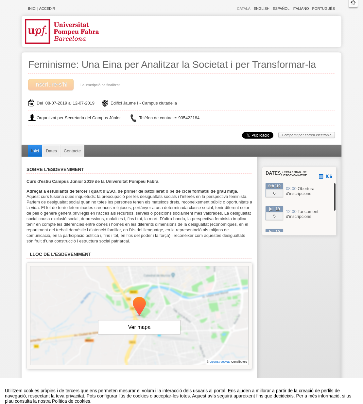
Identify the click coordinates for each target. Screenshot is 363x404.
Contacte (72, 150)
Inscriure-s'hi (50, 84)
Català (244, 8)
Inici (32, 8)
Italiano (301, 8)
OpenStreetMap (220, 361)
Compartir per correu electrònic (307, 135)
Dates (51, 150)
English (261, 8)
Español (281, 8)
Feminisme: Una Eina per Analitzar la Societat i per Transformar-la (172, 64)
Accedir (47, 8)
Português (323, 8)
